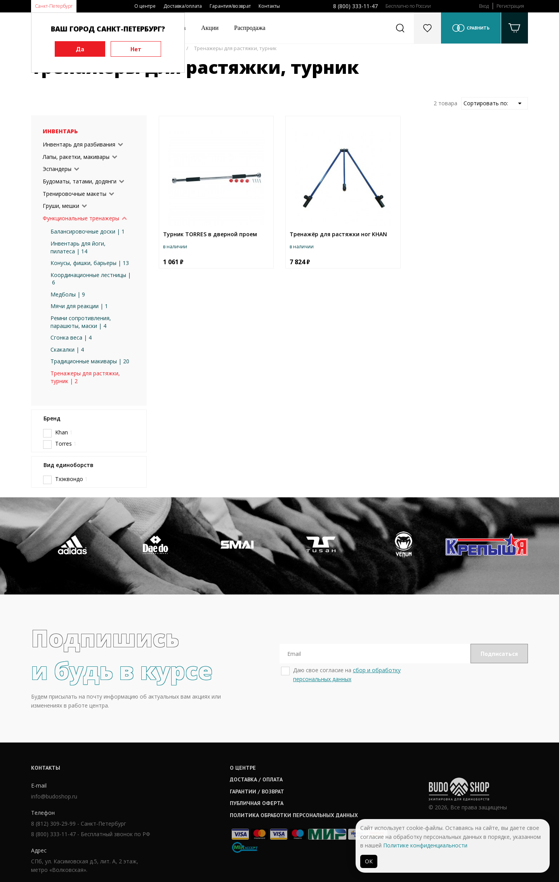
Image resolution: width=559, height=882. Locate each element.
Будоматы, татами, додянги (79, 181)
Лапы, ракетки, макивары (76, 156)
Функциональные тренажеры (81, 218)
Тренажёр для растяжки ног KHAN (338, 234)
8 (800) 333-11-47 (355, 6)
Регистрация (510, 6)
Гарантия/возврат (230, 6)
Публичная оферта (256, 803)
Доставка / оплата (256, 779)
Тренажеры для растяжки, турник (235, 48)
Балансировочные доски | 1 (87, 231)
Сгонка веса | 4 (71, 337)
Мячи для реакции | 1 (79, 306)
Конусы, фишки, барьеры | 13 (89, 263)
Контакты (269, 6)
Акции (210, 27)
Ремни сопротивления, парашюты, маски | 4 (80, 321)
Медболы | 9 (67, 294)
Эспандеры (57, 169)
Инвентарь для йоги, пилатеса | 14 (78, 247)
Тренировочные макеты (74, 193)
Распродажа (250, 27)
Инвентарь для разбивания (79, 144)
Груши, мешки (61, 205)
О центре (145, 6)
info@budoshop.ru (54, 796)
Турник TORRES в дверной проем (210, 234)
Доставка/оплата (182, 6)
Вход (484, 6)
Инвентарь (60, 131)
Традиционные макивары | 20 (89, 361)
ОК (369, 861)
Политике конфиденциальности (425, 845)
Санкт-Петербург (54, 6)
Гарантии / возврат (257, 791)
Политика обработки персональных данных (294, 815)
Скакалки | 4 (67, 349)
